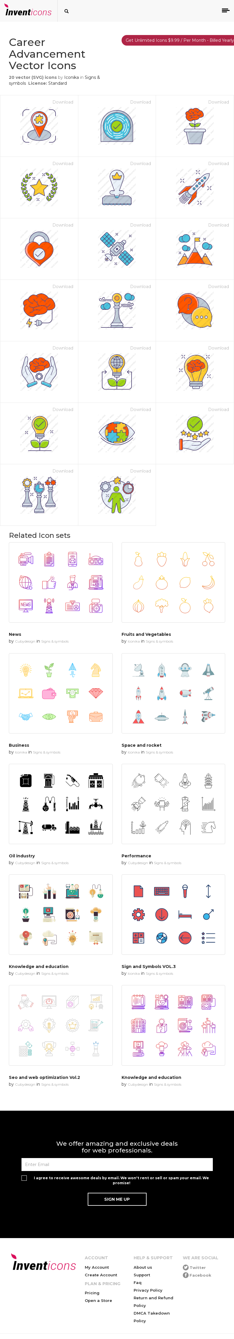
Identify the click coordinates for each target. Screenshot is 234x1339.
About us (143, 1267)
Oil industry (22, 856)
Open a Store (98, 1300)
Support (142, 1275)
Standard (57, 83)
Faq (138, 1282)
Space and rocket (142, 745)
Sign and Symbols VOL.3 (149, 966)
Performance (136, 856)
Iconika (71, 77)
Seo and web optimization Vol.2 (44, 1077)
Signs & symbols (55, 641)
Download (62, 102)
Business (19, 745)
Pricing (92, 1292)
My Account (97, 1267)
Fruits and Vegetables (146, 634)
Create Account (101, 1275)
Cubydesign (25, 641)
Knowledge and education (39, 966)
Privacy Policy (148, 1290)
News (15, 634)
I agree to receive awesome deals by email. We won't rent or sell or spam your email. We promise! (121, 1180)
